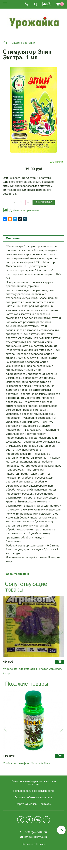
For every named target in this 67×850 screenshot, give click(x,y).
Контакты (45, 804)
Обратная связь (26, 804)
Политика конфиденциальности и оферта (33, 782)
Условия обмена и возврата (33, 797)
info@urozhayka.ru (35, 837)
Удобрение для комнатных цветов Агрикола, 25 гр (32, 671)
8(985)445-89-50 (35, 832)
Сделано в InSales (33, 844)
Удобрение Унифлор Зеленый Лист (26, 763)
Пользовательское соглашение (33, 791)
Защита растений (23, 43)
